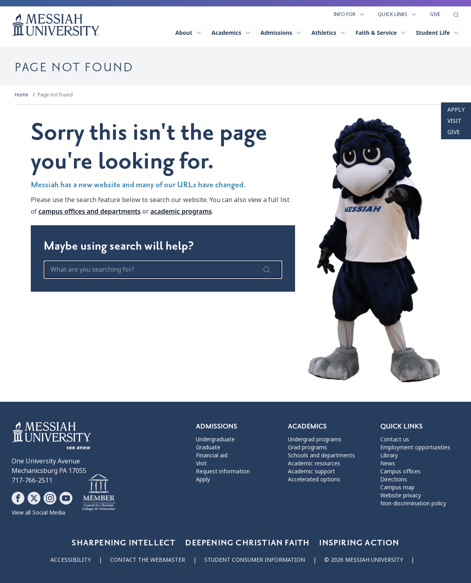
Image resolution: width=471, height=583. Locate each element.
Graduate (208, 447)
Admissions (281, 32)
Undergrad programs (314, 439)
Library (389, 455)
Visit (454, 121)
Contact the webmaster (147, 560)
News (387, 463)
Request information (223, 471)
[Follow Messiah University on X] (34, 498)
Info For (349, 14)
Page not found (55, 94)
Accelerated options (314, 479)
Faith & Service (380, 32)
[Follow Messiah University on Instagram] (50, 498)
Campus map (397, 487)
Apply (456, 110)
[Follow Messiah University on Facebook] (18, 498)
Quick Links (397, 14)
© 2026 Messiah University (363, 560)
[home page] (56, 25)
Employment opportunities (415, 447)
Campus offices (400, 471)
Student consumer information (254, 560)
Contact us (394, 439)
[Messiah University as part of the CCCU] (98, 492)
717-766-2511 (32, 480)
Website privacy (400, 495)
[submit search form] (266, 269)
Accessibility (70, 560)
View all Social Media (38, 513)
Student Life (437, 32)
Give (435, 14)
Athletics (328, 32)
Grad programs (307, 447)
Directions (393, 479)
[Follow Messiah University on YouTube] (66, 498)
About (189, 32)
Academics (231, 32)
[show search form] (456, 15)
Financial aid (212, 455)
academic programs (181, 211)
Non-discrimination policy (413, 503)
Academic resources (314, 463)
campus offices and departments (89, 211)
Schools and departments (321, 455)
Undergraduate (215, 439)
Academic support (311, 471)
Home (21, 94)
